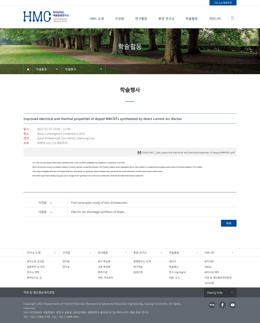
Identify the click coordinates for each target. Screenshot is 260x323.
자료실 (207, 267)
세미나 (172, 261)
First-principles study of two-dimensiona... (100, 202)
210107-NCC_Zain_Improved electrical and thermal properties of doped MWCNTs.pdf (188, 152)
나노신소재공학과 (223, 2)
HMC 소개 (97, 18)
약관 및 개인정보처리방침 (218, 277)
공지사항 (209, 261)
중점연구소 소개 (142, 261)
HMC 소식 (174, 277)
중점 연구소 (166, 18)
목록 (228, 223)
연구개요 (138, 267)
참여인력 (138, 272)
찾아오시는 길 (34, 277)
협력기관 (102, 272)
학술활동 (192, 18)
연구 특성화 (104, 261)
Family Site (214, 292)
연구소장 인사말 (35, 261)
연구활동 (141, 18)
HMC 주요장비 (105, 277)
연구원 (66, 261)
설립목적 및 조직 (36, 267)
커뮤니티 (215, 18)
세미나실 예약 (211, 272)
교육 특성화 (104, 267)
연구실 (66, 267)
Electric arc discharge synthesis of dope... (98, 211)
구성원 (119, 18)
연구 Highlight (177, 272)
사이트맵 (209, 283)
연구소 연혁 (33, 272)
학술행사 (70, 69)
